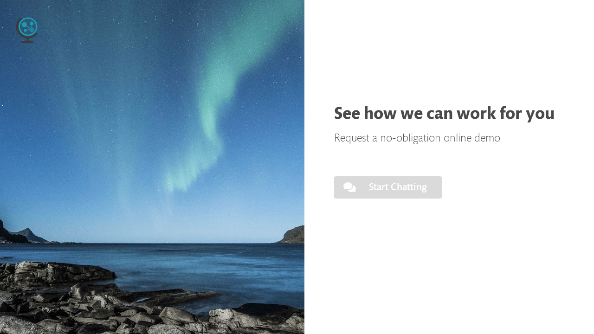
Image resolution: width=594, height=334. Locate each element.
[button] (388, 187)
